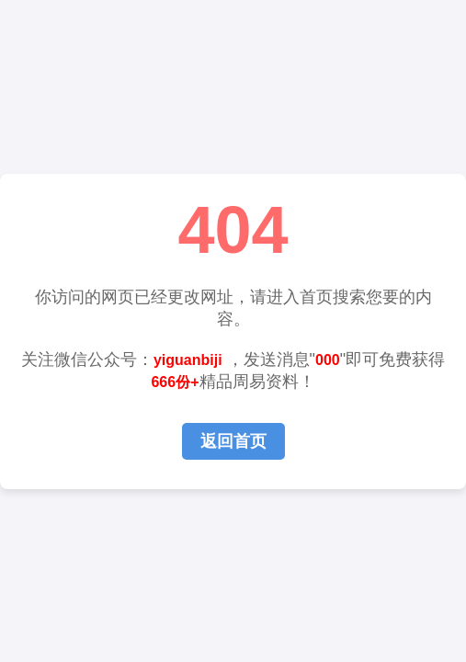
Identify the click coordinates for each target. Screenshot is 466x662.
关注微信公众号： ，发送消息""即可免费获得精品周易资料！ (233, 370)
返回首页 (233, 441)
